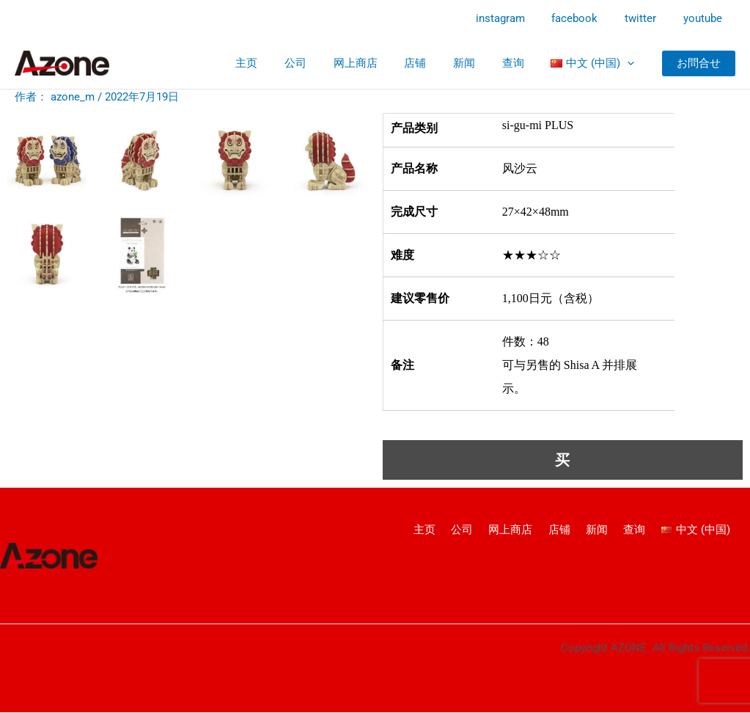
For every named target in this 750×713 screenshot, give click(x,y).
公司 (323, 63)
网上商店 (378, 63)
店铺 (433, 63)
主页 (279, 63)
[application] (629, 63)
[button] (698, 63)
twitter (647, 18)
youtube (704, 18)
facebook (587, 18)
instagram (517, 18)
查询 (521, 63)
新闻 (477, 63)
